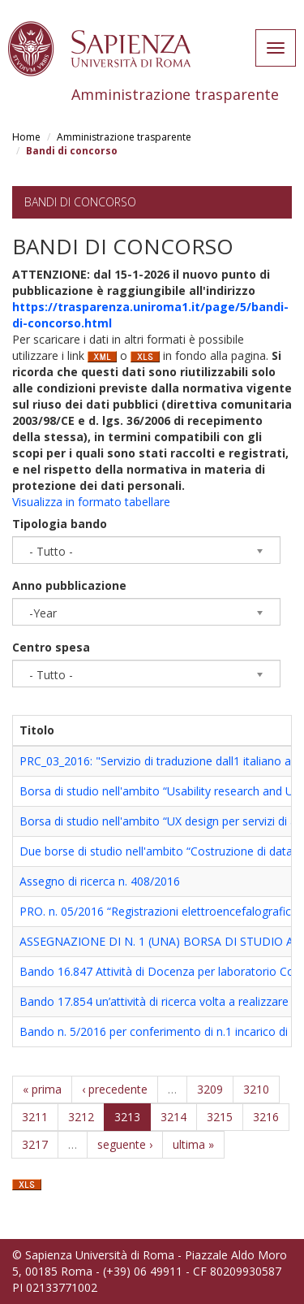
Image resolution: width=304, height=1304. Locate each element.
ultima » (193, 1144)
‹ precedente (115, 1089)
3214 (173, 1116)
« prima (42, 1089)
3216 (266, 1116)
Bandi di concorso (80, 202)
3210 (256, 1089)
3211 (35, 1116)
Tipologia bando (59, 523)
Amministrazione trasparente (124, 137)
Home (26, 137)
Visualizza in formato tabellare (91, 501)
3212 (81, 1116)
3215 (220, 1116)
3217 (35, 1144)
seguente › (124, 1144)
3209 (210, 1089)
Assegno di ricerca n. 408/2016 (99, 881)
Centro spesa (51, 647)
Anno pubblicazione (69, 585)
